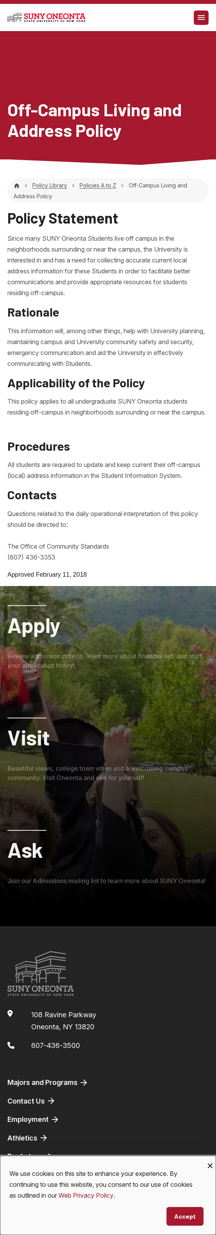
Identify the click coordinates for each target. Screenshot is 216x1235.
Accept (185, 1216)
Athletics (27, 1137)
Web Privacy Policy (85, 1195)
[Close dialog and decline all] (210, 1160)
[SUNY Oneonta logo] (46, 17)
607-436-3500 (55, 1045)
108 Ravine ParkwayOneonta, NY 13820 (63, 1021)
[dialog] (108, 1195)
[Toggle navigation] (201, 17)
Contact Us (31, 1101)
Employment (33, 1119)
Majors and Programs (48, 1082)
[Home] (17, 185)
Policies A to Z (98, 185)
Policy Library (49, 185)
